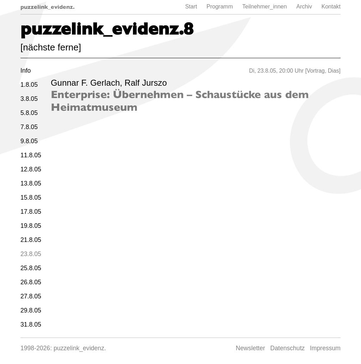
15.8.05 (30, 197)
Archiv (304, 7)
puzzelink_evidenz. (47, 7)
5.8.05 (29, 112)
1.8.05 (29, 84)
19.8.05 (30, 225)
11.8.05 (30, 155)
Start (191, 7)
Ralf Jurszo (145, 82)
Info (25, 70)
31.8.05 (30, 324)
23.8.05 (30, 253)
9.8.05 (29, 141)
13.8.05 (30, 183)
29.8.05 (30, 310)
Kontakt (331, 7)
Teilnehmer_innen (264, 7)
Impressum (325, 348)
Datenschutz (287, 348)
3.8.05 (29, 98)
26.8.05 (30, 282)
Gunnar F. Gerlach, (87, 82)
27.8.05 (30, 296)
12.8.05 (30, 169)
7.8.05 (29, 127)
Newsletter (250, 348)
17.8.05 (30, 211)
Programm (220, 7)
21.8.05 (30, 239)
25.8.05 (30, 268)
